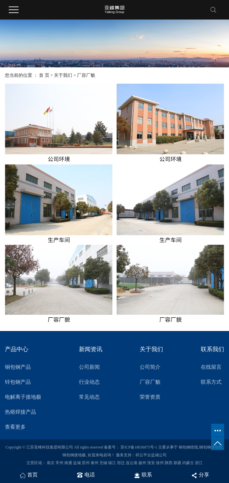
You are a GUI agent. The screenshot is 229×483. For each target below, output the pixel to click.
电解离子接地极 (23, 397)
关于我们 (63, 75)
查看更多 (15, 427)
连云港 (131, 463)
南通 (68, 463)
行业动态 (89, 382)
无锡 (103, 463)
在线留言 (211, 367)
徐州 (160, 463)
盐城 (77, 463)
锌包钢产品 (18, 382)
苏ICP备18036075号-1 (139, 447)
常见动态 (89, 397)
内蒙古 (188, 463)
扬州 (142, 463)
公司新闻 (89, 367)
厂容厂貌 (150, 382)
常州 (59, 463)
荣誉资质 (150, 397)
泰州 (94, 463)
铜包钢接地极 (74, 455)
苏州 (86, 463)
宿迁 (121, 463)
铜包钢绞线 (188, 447)
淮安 (151, 463)
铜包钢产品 (18, 367)
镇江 (112, 463)
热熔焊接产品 (20, 412)
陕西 (168, 463)
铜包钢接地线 (211, 447)
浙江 (199, 463)
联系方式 (211, 382)
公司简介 (150, 367)
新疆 (177, 463)
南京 (51, 463)
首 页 (44, 75)
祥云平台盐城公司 (151, 455)
